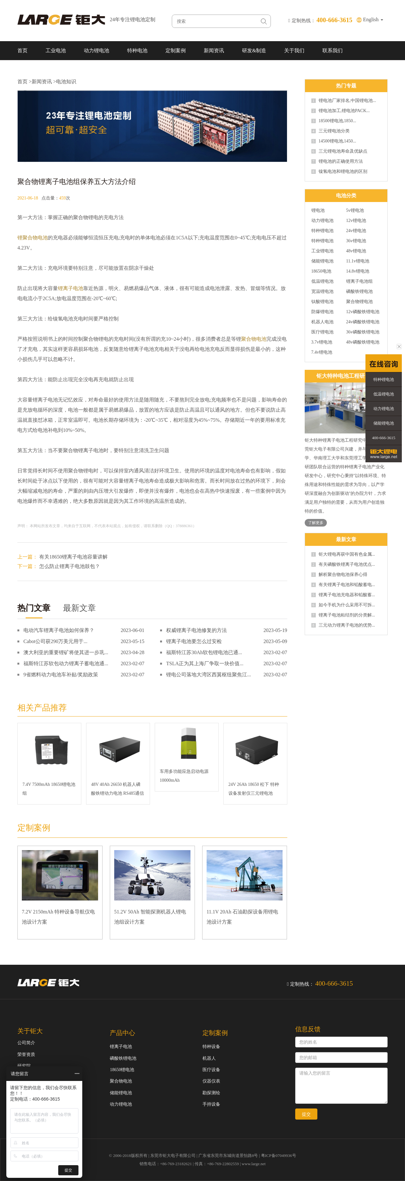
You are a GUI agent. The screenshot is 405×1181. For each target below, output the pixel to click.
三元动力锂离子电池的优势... (343, 625)
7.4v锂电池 (322, 352)
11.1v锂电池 (357, 261)
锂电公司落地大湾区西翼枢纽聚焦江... (208, 674)
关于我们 (294, 50)
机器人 (209, 1058)
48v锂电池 (356, 251)
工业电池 (56, 50)
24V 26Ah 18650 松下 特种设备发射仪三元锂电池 (253, 789)
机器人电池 (322, 322)
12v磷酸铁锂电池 (362, 312)
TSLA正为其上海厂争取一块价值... (204, 663)
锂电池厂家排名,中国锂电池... (343, 100)
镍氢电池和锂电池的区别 (339, 171)
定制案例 (175, 50)
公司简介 (26, 1042)
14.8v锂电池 (358, 271)
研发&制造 (254, 50)
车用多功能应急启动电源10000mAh (184, 776)
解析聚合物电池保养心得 (339, 574)
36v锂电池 (356, 241)
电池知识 (66, 81)
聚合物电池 (253, 339)
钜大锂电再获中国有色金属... (343, 554)
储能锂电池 (322, 261)
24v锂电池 (356, 231)
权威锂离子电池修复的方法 (196, 630)
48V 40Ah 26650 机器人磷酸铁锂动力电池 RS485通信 (117, 789)
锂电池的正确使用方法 (337, 161)
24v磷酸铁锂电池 (362, 322)
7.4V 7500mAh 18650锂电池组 (48, 789)
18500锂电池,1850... (333, 121)
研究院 (24, 1066)
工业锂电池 (322, 251)
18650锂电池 (122, 1069)
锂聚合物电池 (32, 237)
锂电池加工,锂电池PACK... (340, 111)
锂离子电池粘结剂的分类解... (343, 615)
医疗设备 (211, 1069)
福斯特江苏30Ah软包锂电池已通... (204, 652)
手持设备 (211, 1104)
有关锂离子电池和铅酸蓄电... (343, 585)
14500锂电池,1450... (333, 141)
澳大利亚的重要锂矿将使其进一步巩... (65, 652)
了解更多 (315, 523)
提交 (306, 1114)
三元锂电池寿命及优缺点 (339, 151)
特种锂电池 (322, 231)
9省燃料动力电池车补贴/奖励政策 (60, 674)
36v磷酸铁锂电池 (362, 332)
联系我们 (332, 50)
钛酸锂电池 (322, 302)
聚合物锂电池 (359, 302)
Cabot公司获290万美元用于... (55, 641)
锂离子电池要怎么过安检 (194, 641)
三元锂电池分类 (330, 131)
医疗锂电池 (322, 332)
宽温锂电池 (322, 291)
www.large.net (253, 1163)
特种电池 (137, 50)
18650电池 (321, 271)
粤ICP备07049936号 (278, 1155)
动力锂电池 (96, 50)
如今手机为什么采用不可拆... (343, 605)
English (373, 19)
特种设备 (211, 1046)
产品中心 (122, 1032)
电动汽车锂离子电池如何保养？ (58, 630)
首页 (22, 50)
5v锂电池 (355, 210)
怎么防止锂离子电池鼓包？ (69, 566)
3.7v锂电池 (322, 342)
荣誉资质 (26, 1054)
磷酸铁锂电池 (359, 291)
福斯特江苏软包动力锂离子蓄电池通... (65, 663)
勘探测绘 (211, 1092)
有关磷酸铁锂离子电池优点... (343, 564)
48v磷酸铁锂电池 (362, 342)
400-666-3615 (384, 437)
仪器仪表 (211, 1081)
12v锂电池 (356, 220)
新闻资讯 (214, 50)
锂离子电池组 (359, 281)
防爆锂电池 (322, 312)
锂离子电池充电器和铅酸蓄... (343, 595)
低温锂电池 (322, 281)
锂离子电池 (70, 288)
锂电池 (318, 210)
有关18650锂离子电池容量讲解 (73, 556)
